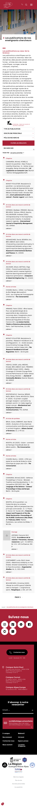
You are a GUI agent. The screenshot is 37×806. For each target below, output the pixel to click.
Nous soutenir (9, 757)
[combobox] (18, 129)
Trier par (6, 153)
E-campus (7, 740)
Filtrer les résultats (18, 143)
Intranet (22, 745)
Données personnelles (18, 798)
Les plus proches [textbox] (16, 153)
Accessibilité (18, 802)
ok (32, 713)
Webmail (22, 740)
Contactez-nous (17, 655)
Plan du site (18, 794)
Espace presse (24, 750)
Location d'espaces (22, 758)
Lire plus (9, 228)
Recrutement (8, 745)
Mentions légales (18, 790)
